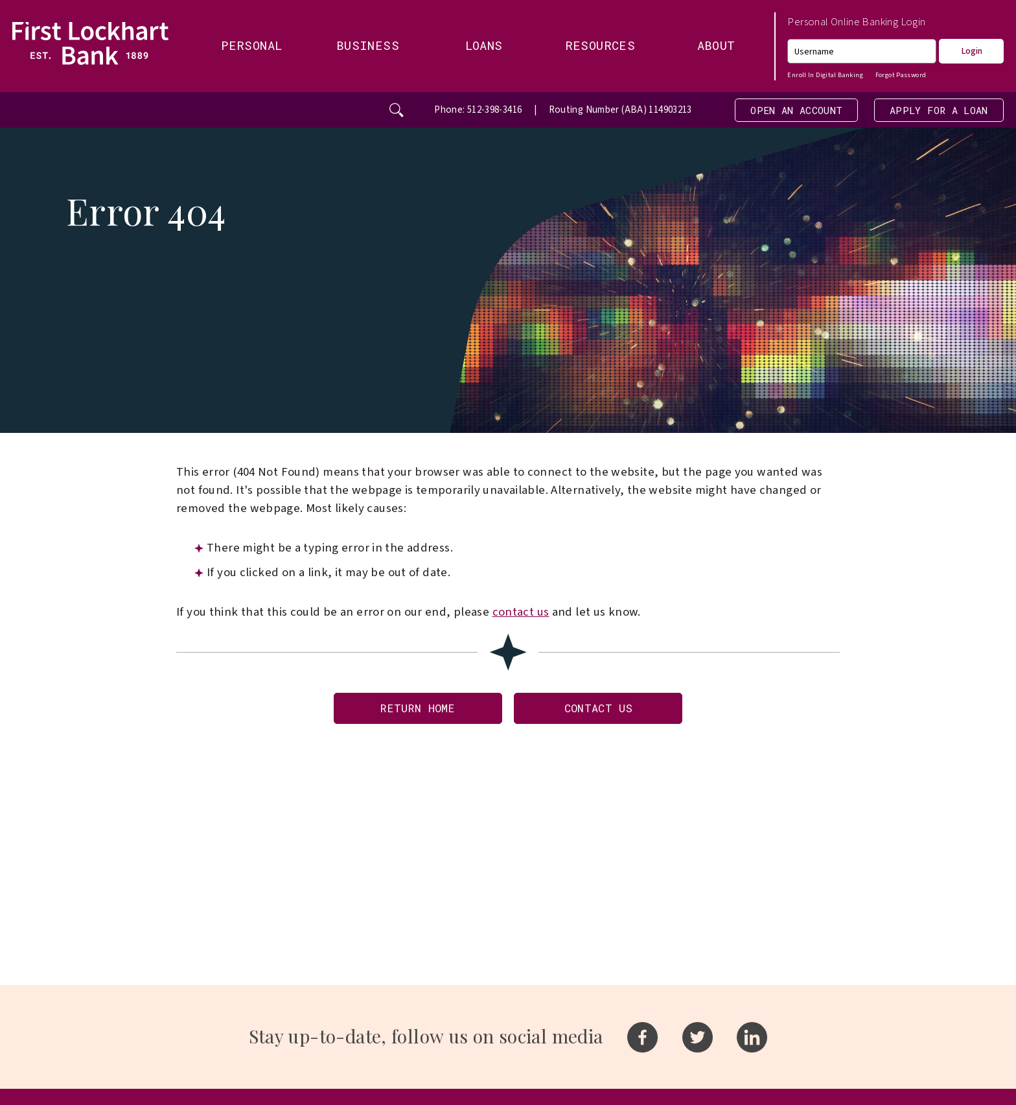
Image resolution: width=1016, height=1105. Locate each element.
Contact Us (605, 714)
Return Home (410, 714)
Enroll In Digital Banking (824, 75)
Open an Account (770, 111)
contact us (520, 615)
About (716, 45)
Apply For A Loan (929, 111)
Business (367, 45)
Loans (484, 45)
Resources (600, 45)
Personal (251, 45)
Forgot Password (901, 75)
